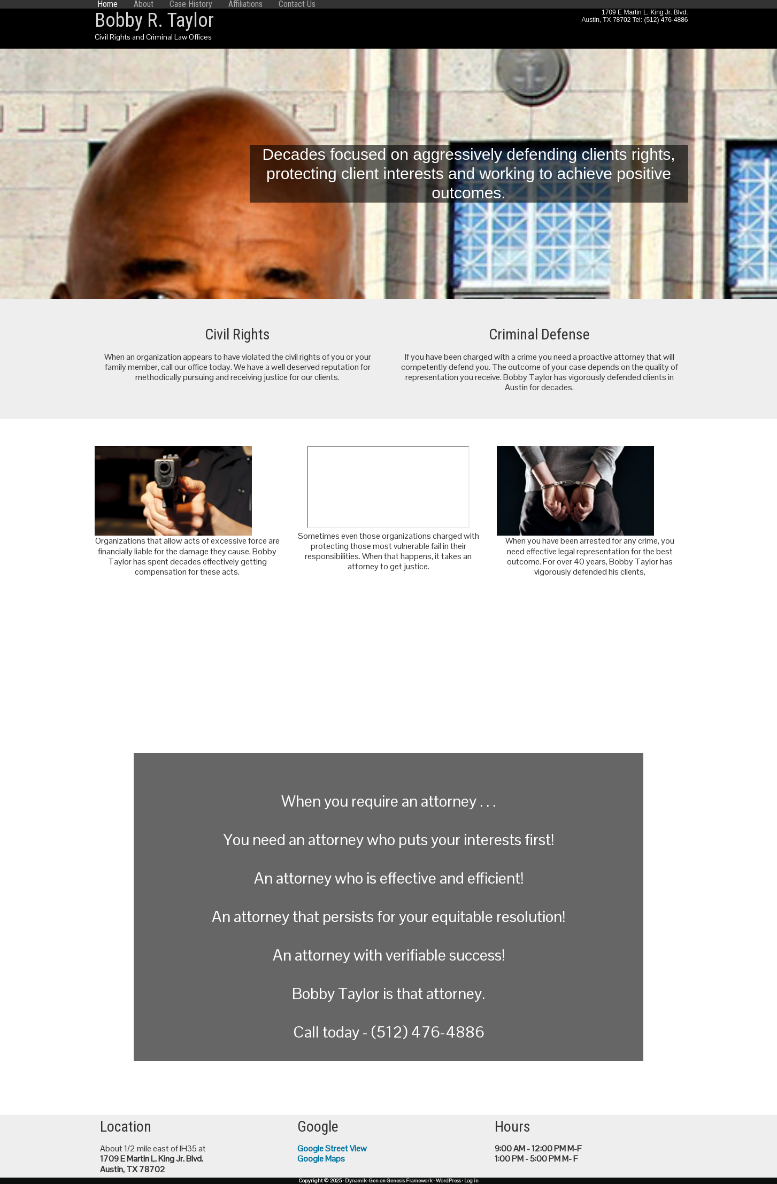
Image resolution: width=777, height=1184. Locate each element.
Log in (471, 1180)
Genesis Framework (410, 1180)
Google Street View (332, 1148)
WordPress (448, 1180)
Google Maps (321, 1158)
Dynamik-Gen (362, 1180)
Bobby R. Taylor (154, 20)
